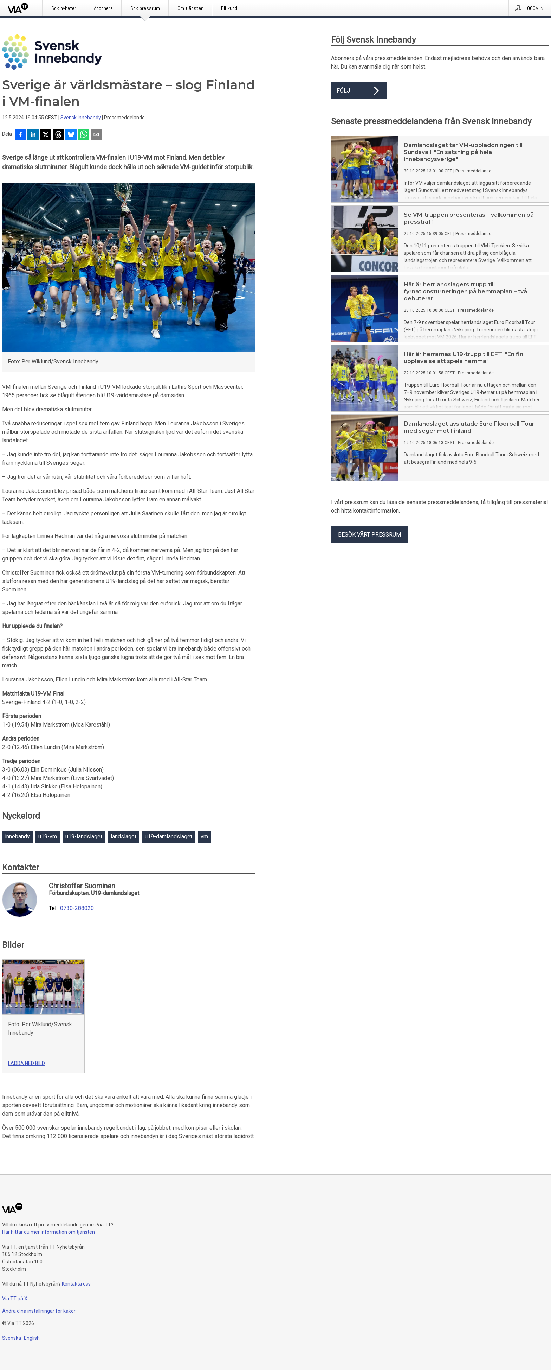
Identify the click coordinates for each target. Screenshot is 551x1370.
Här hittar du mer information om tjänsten (48, 1232)
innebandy (17, 836)
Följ (359, 90)
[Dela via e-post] (96, 135)
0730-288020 (77, 908)
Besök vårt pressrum (369, 534)
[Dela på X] (45, 135)
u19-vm (47, 836)
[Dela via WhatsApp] (83, 135)
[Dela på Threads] (58, 135)
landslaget (123, 836)
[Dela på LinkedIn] (33, 135)
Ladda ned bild (26, 1063)
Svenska (11, 1338)
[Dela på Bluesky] (71, 135)
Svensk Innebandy (80, 117)
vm (204, 836)
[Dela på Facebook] (20, 135)
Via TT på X (14, 1298)
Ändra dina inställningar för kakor (39, 1311)
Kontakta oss (76, 1284)
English (32, 1338)
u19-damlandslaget (168, 836)
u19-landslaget (83, 836)
